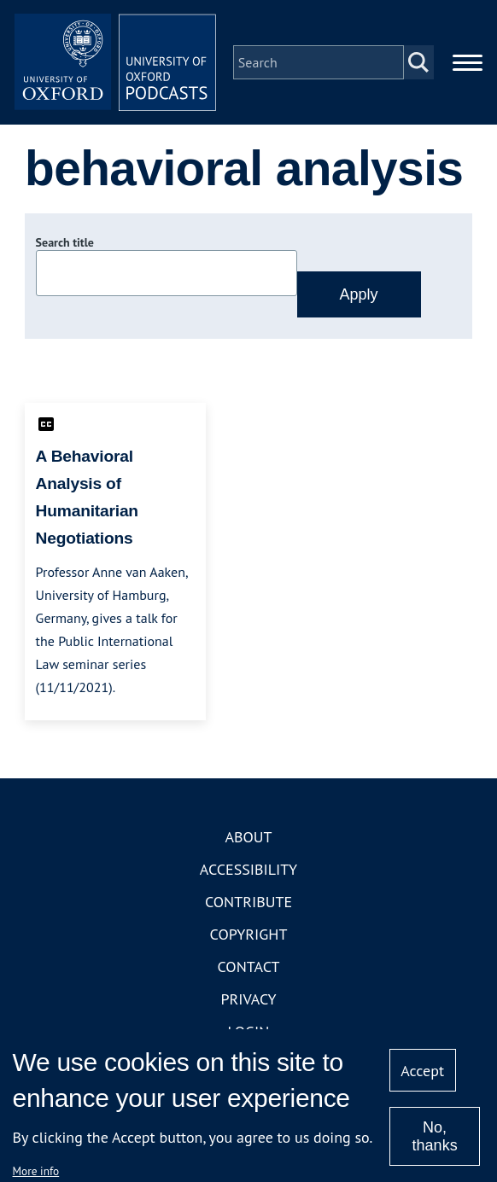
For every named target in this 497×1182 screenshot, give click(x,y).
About (248, 838)
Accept (422, 1070)
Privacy (248, 1000)
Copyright (249, 936)
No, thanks (435, 1136)
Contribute (248, 903)
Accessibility (248, 871)
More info (36, 1171)
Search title (65, 245)
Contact (249, 968)
